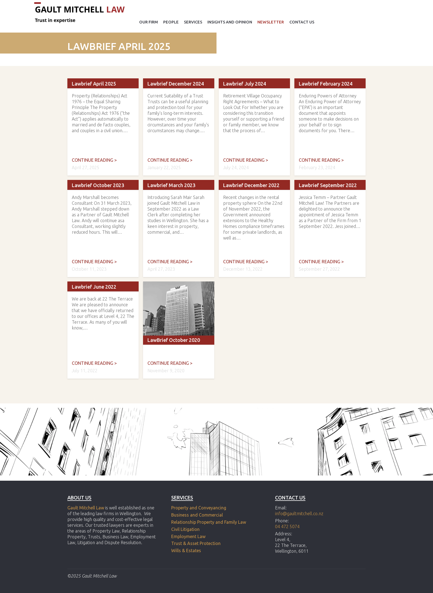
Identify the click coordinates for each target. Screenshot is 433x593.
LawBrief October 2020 (173, 340)
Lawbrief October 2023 (98, 185)
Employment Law (188, 536)
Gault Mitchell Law (85, 507)
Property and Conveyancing (198, 507)
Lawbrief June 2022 (94, 286)
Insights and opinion (229, 22)
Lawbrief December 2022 (251, 185)
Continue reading (94, 160)
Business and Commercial (197, 514)
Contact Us (301, 22)
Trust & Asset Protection (196, 543)
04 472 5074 (287, 526)
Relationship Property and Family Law (208, 522)
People (171, 22)
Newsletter (270, 22)
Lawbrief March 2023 (171, 185)
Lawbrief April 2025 (94, 83)
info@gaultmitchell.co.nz (299, 513)
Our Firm (148, 22)
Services (193, 22)
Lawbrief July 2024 (244, 83)
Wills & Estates (186, 550)
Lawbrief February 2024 (325, 83)
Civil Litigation (185, 529)
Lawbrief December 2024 (175, 83)
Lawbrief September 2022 (328, 185)
